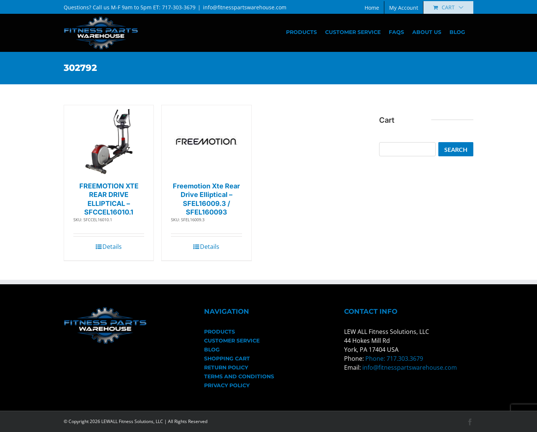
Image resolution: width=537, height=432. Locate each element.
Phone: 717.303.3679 (394, 358)
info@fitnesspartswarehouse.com (244, 7)
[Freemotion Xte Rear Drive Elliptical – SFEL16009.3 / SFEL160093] (206, 141)
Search (455, 149)
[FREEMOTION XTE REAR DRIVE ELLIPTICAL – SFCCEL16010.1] (109, 141)
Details (112, 246)
